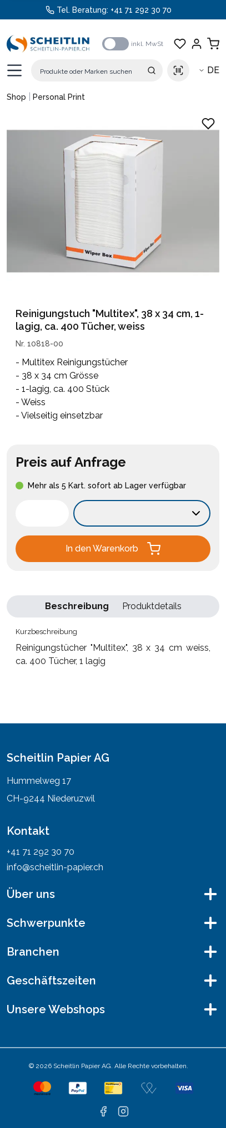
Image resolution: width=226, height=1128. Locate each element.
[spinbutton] (42, 513)
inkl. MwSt (147, 44)
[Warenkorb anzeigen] (213, 44)
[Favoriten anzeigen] (180, 44)
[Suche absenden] (151, 70)
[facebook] (103, 1111)
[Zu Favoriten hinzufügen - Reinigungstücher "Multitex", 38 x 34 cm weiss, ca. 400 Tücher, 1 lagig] (208, 123)
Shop (16, 97)
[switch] (115, 43)
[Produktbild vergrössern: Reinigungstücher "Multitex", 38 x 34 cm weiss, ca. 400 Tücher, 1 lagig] (113, 201)
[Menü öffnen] (14, 70)
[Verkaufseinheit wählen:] (141, 513)
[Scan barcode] (178, 70)
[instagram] (123, 1111)
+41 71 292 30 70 (141, 10)
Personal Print (59, 97)
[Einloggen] (196, 44)
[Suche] (97, 70)
